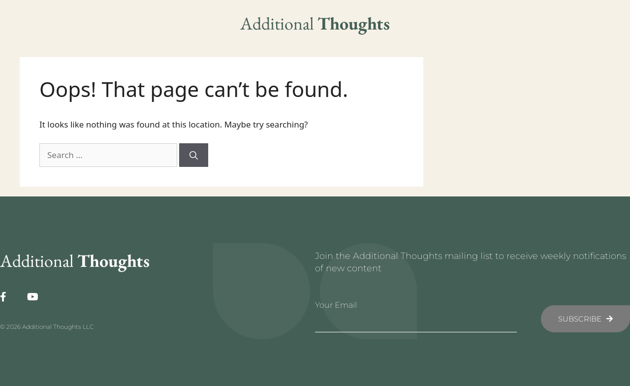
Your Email (336, 305)
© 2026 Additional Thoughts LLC (47, 326)
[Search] (193, 155)
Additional (315, 23)
